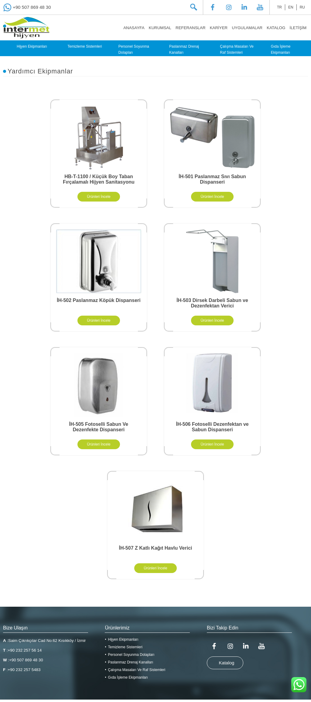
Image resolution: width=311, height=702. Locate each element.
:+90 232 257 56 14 (22, 650)
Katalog (226, 662)
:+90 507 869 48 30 (23, 660)
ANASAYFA (133, 27)
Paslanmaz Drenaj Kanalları (184, 49)
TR (279, 7)
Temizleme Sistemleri (84, 46)
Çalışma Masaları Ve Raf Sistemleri (237, 49)
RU (302, 7)
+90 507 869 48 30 (32, 7)
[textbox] (188, 7)
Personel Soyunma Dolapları (133, 49)
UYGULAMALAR (247, 27)
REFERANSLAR (191, 27)
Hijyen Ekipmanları (32, 46)
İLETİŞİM (297, 27)
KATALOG (276, 27)
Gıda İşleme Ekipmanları (281, 49)
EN (290, 7)
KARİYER (219, 27)
